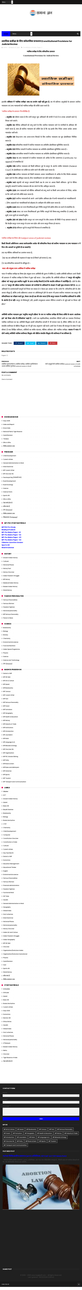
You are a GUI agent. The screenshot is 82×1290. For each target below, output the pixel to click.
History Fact (7, 572)
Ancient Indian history (10, 561)
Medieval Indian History (10, 586)
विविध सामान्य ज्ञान (9, 449)
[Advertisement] (41, 24)
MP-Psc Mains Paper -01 (11, 535)
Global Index (7, 914)
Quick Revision (8, 438)
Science (5, 491)
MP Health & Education (10, 720)
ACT (4, 798)
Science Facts (7, 495)
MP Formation (7, 713)
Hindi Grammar (8, 470)
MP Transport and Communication (14, 785)
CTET (5, 827)
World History (7, 593)
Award (5, 805)
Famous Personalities (10, 603)
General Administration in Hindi (13, 466)
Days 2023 (6, 1014)
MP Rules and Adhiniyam (11, 770)
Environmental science (10, 645)
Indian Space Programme (11, 652)
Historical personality (10, 614)
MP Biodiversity (8, 691)
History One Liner (8, 575)
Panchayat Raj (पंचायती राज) (12, 480)
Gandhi (5, 903)
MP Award (6, 687)
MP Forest (6, 709)
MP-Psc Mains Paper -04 (11, 543)
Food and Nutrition (9, 649)
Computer (6, 838)
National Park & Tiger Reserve (12, 435)
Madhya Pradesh (8, 533)
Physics (5, 656)
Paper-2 (39, 50)
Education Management (11, 867)
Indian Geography (9, 943)
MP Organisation (8, 756)
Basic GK (6, 809)
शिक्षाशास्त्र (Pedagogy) (10, 520)
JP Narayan (6, 1046)
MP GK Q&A (6, 680)
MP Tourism (7, 781)
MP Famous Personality (10, 617)
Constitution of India (29, 50)
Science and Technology (11, 663)
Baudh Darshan (8, 813)
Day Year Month (8, 856)
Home (6, 35)
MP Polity (6, 763)
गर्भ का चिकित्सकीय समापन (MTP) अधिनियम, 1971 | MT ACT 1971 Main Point (35, 1159)
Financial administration (11, 888)
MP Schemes (7, 774)
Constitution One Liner (10, 841)
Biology (5, 634)
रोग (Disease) (7, 513)
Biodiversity (7, 631)
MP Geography (8, 716)
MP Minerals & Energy (10, 749)
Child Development (9, 459)
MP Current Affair (8, 473)
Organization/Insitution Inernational (15, 957)
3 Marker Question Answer (12, 545)
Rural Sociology (8, 488)
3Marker (5, 794)
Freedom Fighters (9, 610)
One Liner (6, 950)
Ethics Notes (7, 1025)
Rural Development (9, 484)
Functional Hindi (8, 896)
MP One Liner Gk (8, 477)
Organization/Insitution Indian (13, 953)
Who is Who (7, 445)
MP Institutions (8, 731)
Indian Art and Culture (10, 935)
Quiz (4, 968)
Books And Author (9, 823)
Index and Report (8, 427)
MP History (6, 582)
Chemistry (6, 641)
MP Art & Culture (8, 684)
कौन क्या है (6, 509)
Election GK (7, 1021)
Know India (6, 431)
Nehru (5, 1053)
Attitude (6, 996)
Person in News (8, 621)
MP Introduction (8, 734)
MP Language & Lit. (9, 745)
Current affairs (8, 462)
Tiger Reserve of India (10, 1061)
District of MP (7, 676)
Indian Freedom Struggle (11, 579)
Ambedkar (6, 992)
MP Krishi (6, 741)
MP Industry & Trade (9, 727)
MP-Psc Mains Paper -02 (11, 538)
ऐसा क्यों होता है (7, 506)
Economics (6, 863)
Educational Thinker (9, 870)
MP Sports (6, 778)
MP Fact (5, 702)
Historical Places (8, 568)
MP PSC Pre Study (9, 530)
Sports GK (6, 498)
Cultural (6, 564)
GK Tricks (6, 899)
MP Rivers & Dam (8, 767)
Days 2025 (6, 424)
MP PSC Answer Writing (10, 760)
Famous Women (8, 606)
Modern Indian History (10, 590)
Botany (5, 638)
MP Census (6, 695)
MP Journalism (8, 738)
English (5, 874)
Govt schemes (8, 917)
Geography (7, 910)
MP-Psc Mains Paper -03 (11, 540)
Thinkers (6, 442)
